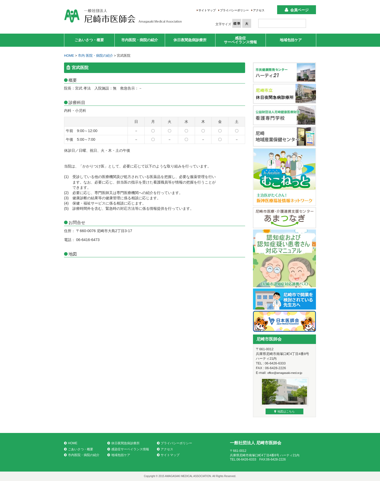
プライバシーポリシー (234, 10)
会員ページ (299, 10)
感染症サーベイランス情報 (240, 40)
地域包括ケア (291, 40)
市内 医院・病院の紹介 (95, 55)
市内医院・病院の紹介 (139, 40)
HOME (69, 55)
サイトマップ (207, 10)
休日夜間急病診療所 (190, 40)
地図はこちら (284, 411)
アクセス (259, 10)
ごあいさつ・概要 (89, 40)
